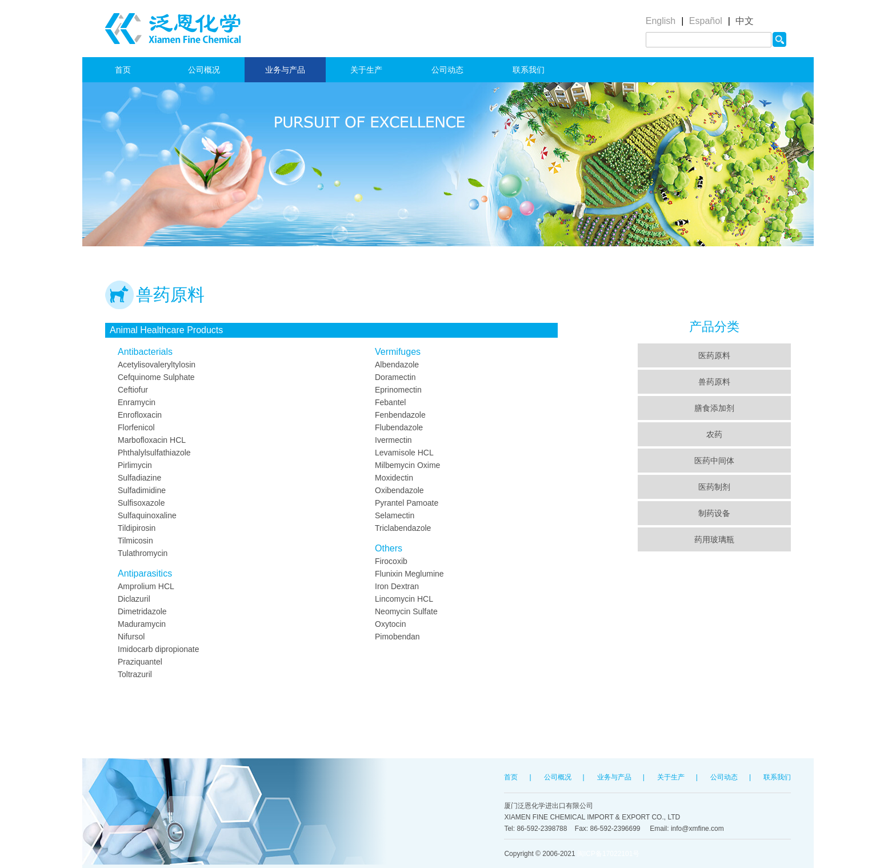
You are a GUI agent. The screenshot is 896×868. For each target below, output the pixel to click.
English (660, 21)
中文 (744, 21)
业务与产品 (285, 69)
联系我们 (529, 69)
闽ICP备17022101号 (608, 854)
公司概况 (204, 69)
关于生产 (366, 69)
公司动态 (447, 69)
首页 (123, 69)
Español (705, 21)
